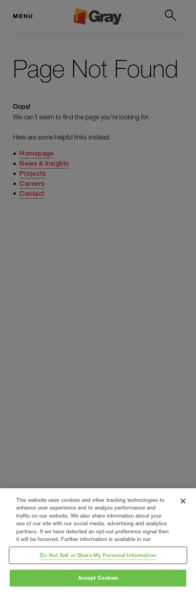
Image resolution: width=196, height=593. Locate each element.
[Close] (183, 501)
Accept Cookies (98, 577)
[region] (98, 540)
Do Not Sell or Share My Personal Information (98, 555)
